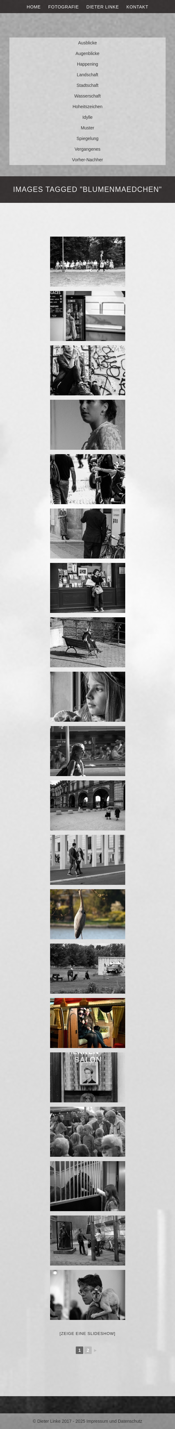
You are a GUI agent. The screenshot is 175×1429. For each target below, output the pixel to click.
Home (34, 6)
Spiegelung (87, 138)
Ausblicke (87, 42)
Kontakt (137, 6)
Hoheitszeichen (88, 106)
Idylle (87, 117)
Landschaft (87, 74)
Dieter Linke (102, 6)
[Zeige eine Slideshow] (87, 1333)
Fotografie (63, 6)
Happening (87, 64)
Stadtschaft (87, 85)
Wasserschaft (87, 95)
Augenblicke (87, 53)
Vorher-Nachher (87, 159)
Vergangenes (87, 149)
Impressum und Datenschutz (114, 1421)
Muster (87, 127)
